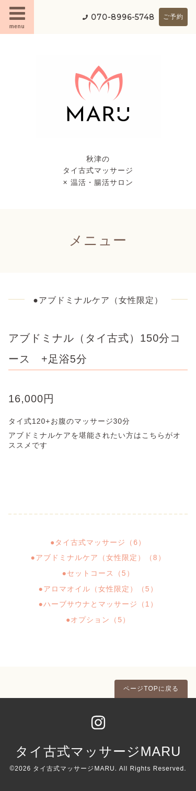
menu (17, 16)
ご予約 (173, 16)
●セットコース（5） (98, 573)
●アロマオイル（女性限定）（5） (97, 589)
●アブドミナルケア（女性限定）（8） (97, 557)
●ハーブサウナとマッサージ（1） (97, 604)
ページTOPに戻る (150, 688)
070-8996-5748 (123, 17)
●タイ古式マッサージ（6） (98, 542)
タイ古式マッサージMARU (98, 751)
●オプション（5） (98, 619)
